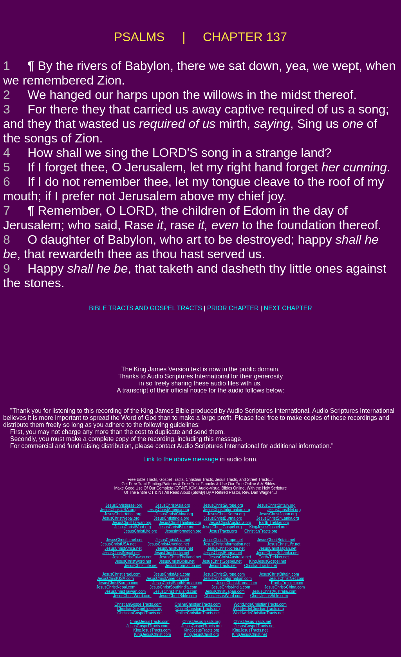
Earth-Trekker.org (274, 522)
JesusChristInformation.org (226, 510)
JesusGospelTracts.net (255, 626)
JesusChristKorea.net (226, 548)
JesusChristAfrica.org (122, 514)
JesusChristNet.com (286, 578)
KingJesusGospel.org (268, 527)
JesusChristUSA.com (115, 578)
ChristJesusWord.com (223, 596)
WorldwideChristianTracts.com (260, 604)
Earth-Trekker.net (273, 557)
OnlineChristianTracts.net (197, 613)
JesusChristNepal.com (115, 587)
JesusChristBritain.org (276, 505)
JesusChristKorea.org (226, 514)
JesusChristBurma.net (223, 553)
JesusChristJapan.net (277, 548)
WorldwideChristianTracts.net (258, 613)
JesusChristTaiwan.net (132, 557)
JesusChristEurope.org (223, 505)
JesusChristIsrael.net (124, 540)
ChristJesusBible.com (269, 596)
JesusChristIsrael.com (121, 574)
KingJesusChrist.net (249, 634)
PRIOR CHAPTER (233, 308)
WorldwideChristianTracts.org (258, 609)
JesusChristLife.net (283, 544)
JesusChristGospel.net (222, 561)
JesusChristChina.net (174, 548)
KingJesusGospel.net (267, 561)
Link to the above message (180, 459)
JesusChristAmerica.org (168, 510)
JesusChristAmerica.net (168, 544)
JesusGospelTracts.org (201, 626)
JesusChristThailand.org (180, 522)
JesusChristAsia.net (172, 540)
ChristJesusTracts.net (252, 621)
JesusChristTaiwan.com (125, 591)
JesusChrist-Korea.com (236, 583)
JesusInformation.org (183, 531)
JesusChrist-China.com (284, 587)
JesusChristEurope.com (224, 574)
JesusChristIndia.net (172, 553)
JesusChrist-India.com (230, 587)
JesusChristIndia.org (171, 518)
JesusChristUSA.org (117, 510)
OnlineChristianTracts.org (197, 609)
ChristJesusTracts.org (201, 621)
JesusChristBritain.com (279, 574)
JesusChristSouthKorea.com (177, 583)
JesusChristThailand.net (180, 557)
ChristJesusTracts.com (149, 621)
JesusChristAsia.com (172, 574)
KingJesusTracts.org (201, 630)
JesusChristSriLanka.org (277, 518)
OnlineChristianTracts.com (197, 604)
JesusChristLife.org (140, 531)
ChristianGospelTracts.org (140, 609)
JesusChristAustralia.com (274, 591)
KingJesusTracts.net (249, 630)
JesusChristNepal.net (121, 553)
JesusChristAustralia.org (230, 522)
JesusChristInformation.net (226, 544)
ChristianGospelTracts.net (140, 613)
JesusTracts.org (223, 531)
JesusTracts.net (223, 565)
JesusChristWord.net (133, 561)
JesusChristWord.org (132, 527)
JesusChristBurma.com (118, 583)
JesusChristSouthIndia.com (173, 587)
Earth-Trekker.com (287, 583)
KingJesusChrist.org (201, 634)
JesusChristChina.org (174, 514)
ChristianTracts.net (260, 565)
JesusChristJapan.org (278, 514)
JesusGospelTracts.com (147, 626)
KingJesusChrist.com (152, 634)
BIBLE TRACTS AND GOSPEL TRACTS (145, 308)
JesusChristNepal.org (120, 518)
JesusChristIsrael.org (123, 505)
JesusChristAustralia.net (230, 557)
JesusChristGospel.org (222, 527)
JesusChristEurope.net (223, 540)
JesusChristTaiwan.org (132, 522)
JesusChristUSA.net (118, 544)
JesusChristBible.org (177, 527)
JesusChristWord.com (132, 596)
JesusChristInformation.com (227, 578)
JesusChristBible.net (176, 561)
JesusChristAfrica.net (123, 548)
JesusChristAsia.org (172, 505)
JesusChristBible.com (178, 596)
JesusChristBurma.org (223, 518)
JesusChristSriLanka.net (277, 553)
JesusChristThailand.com (175, 591)
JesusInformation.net (183, 565)
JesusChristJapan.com (224, 591)
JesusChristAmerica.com (167, 578)
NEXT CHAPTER (288, 308)
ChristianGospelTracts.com (137, 604)
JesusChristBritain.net (276, 540)
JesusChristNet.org (284, 510)
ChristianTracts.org (260, 531)
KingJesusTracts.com (152, 630)
